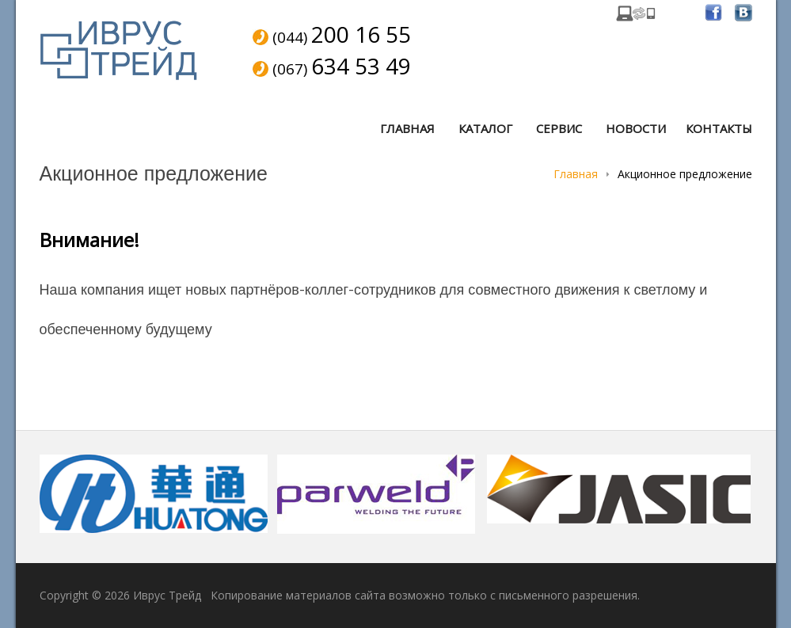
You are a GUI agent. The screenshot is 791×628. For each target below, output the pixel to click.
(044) (341, 36)
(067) (341, 67)
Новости (636, 128)
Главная (407, 128)
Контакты (719, 128)
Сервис (559, 128)
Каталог (485, 128)
